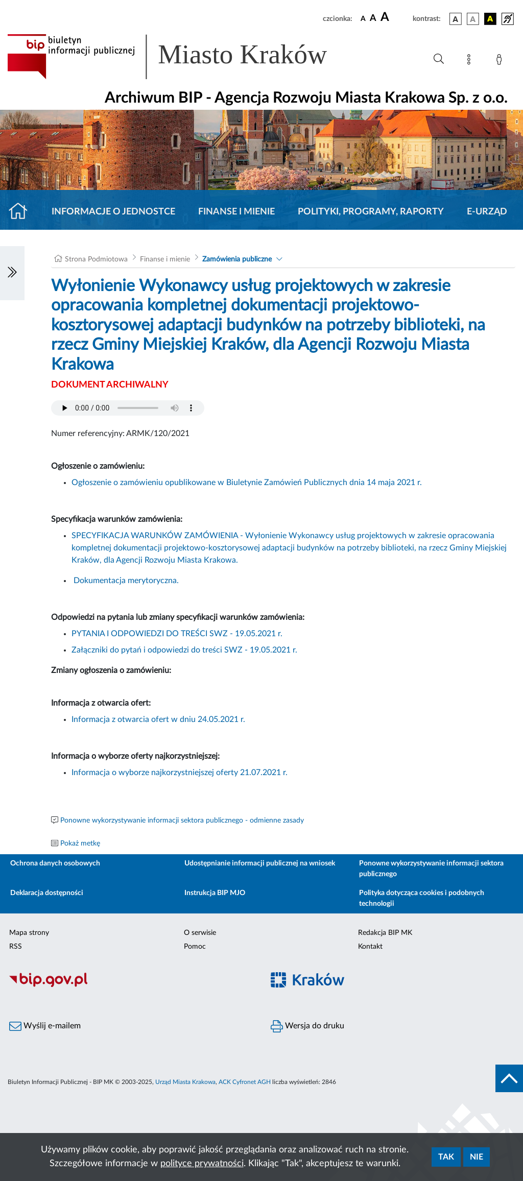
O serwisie (200, 932)
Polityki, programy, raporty (371, 211)
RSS (15, 946)
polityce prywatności (202, 1163)
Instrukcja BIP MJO (214, 893)
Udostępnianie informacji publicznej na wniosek (259, 863)
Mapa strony (29, 932)
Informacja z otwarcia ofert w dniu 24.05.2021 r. (158, 719)
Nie (476, 1157)
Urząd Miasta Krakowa (185, 1082)
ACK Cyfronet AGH (245, 1082)
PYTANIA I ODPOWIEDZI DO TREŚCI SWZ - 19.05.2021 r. (177, 634)
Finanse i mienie (236, 211)
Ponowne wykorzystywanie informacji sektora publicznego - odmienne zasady (182, 820)
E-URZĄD (487, 211)
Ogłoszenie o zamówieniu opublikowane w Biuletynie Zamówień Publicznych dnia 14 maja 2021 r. (247, 482)
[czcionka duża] (395, 17)
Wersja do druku (307, 1026)
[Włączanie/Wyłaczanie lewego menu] (12, 273)
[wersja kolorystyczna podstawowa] (455, 19)
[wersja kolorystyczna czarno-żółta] (490, 19)
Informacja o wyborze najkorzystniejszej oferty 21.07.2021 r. (180, 772)
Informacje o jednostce (113, 211)
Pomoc (195, 946)
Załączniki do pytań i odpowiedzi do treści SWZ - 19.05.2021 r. (184, 650)
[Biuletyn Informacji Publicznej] (131, 986)
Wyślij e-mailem (45, 1026)
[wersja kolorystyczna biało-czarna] (473, 19)
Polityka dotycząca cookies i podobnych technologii (421, 898)
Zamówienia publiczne (237, 259)
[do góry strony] (509, 1078)
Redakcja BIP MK (385, 932)
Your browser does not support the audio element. (127, 408)
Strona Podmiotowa (96, 259)
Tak (446, 1157)
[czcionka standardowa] (363, 18)
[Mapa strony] (471, 61)
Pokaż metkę (80, 843)
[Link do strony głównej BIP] (182, 56)
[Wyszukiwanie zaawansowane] (439, 59)
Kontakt (370, 946)
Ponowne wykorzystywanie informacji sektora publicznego (431, 869)
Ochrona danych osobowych (55, 863)
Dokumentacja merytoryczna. (126, 580)
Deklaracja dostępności (46, 893)
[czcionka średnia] (373, 19)
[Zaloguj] (501, 61)
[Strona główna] (22, 212)
